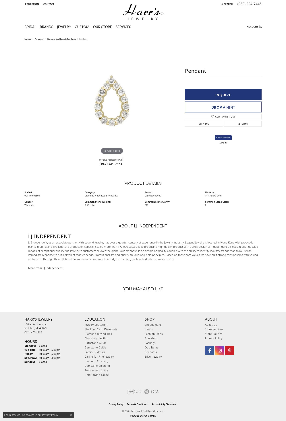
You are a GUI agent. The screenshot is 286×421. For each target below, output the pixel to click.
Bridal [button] (30, 26)
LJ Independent (153, 195)
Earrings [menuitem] (150, 343)
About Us (211, 324)
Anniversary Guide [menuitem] (96, 370)
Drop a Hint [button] (223, 107)
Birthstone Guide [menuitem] (96, 343)
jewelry (27, 39)
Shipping (204, 123)
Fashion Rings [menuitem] (154, 334)
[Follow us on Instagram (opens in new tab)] (219, 350)
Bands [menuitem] (149, 329)
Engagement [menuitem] (153, 324)
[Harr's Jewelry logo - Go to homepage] (143, 11)
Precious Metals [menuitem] (95, 352)
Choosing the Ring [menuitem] (96, 338)
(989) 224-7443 (111, 163)
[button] (31, 4)
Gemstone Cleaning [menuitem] (97, 365)
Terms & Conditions (137, 404)
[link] (48, 4)
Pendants (39, 39)
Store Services (214, 329)
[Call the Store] (33, 332)
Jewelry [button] (64, 26)
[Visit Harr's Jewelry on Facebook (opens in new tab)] (209, 350)
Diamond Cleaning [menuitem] (96, 361)
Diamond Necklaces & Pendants (61, 39)
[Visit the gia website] (151, 391)
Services (123, 26)
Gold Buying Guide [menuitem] (97, 375)
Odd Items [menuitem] (151, 347)
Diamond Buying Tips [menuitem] (98, 334)
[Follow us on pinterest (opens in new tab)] (229, 350)
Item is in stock (223, 137)
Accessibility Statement (164, 404)
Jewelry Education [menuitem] (96, 324)
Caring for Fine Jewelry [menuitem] (99, 356)
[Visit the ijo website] (134, 391)
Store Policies (214, 334)
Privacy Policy (213, 338)
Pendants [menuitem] (151, 352)
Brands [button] (46, 26)
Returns (243, 123)
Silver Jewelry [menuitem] (153, 356)
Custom (82, 26)
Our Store (102, 26)
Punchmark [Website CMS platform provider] (150, 416)
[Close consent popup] (71, 415)
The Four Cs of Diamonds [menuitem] (101, 329)
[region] (112, 100)
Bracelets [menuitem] (151, 338)
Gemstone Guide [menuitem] (95, 347)
